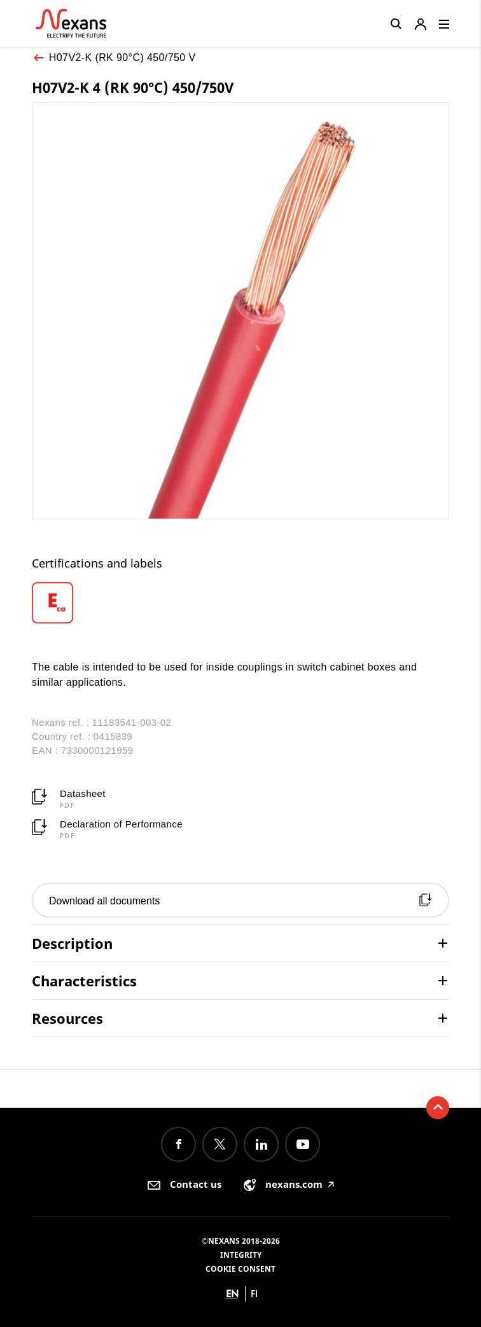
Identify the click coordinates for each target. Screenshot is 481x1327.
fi (254, 1294)
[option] (74, 602)
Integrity (240, 1254)
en (232, 1294)
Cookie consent (240, 1268)
